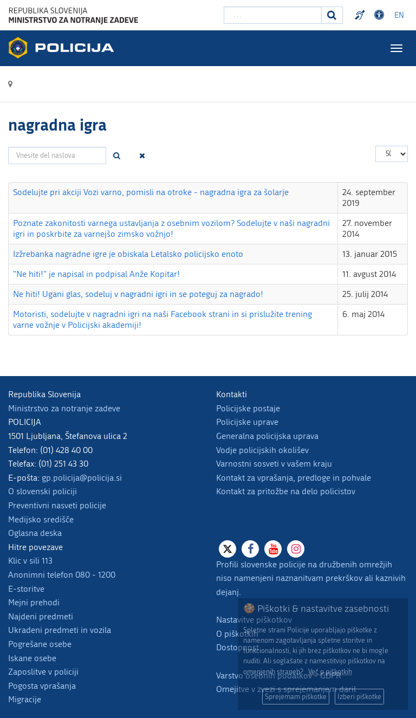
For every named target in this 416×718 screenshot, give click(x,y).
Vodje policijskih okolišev (262, 450)
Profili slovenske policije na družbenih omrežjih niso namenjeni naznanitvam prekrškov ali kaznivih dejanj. (311, 578)
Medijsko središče (41, 519)
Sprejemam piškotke (296, 697)
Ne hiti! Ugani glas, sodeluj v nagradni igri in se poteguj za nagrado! (138, 294)
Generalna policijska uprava (267, 436)
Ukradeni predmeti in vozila (59, 630)
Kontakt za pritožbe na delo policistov (285, 491)
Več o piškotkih (330, 672)
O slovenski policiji (42, 491)
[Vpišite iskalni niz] (273, 15)
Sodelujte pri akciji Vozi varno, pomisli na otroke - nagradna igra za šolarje (151, 192)
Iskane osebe (32, 658)
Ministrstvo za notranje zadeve (64, 408)
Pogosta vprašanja (42, 686)
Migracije (24, 699)
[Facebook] (250, 549)
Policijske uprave (247, 422)
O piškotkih (237, 634)
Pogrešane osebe (40, 644)
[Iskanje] (332, 15)
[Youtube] (273, 549)
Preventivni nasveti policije (57, 505)
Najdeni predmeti (40, 616)
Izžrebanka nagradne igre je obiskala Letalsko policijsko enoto (128, 254)
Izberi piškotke (359, 697)
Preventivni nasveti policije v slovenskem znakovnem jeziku (361, 15)
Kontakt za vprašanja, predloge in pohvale (293, 478)
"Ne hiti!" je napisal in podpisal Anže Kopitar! (96, 274)
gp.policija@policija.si (82, 478)
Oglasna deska (35, 533)
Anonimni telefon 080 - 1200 (61, 575)
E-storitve (26, 589)
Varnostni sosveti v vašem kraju (274, 463)
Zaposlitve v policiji (43, 672)
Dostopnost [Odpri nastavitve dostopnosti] (380, 15)
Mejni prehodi (34, 602)
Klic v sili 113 (30, 560)
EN (399, 15)
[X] (227, 549)
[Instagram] (295, 549)
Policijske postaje (248, 408)
